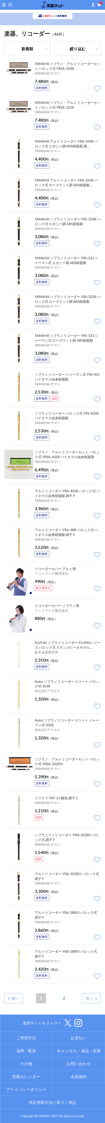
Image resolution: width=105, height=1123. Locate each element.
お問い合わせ (79, 1063)
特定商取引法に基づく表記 (52, 1102)
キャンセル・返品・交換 (79, 1050)
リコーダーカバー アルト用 (55, 569)
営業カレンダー (26, 1076)
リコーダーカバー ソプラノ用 (57, 606)
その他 (26, 1063)
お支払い (79, 1037)
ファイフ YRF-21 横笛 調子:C (56, 798)
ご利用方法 (26, 1037)
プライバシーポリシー (26, 1089)
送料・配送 (26, 1050)
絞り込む (78, 48)
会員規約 (78, 1076)
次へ (89, 998)
